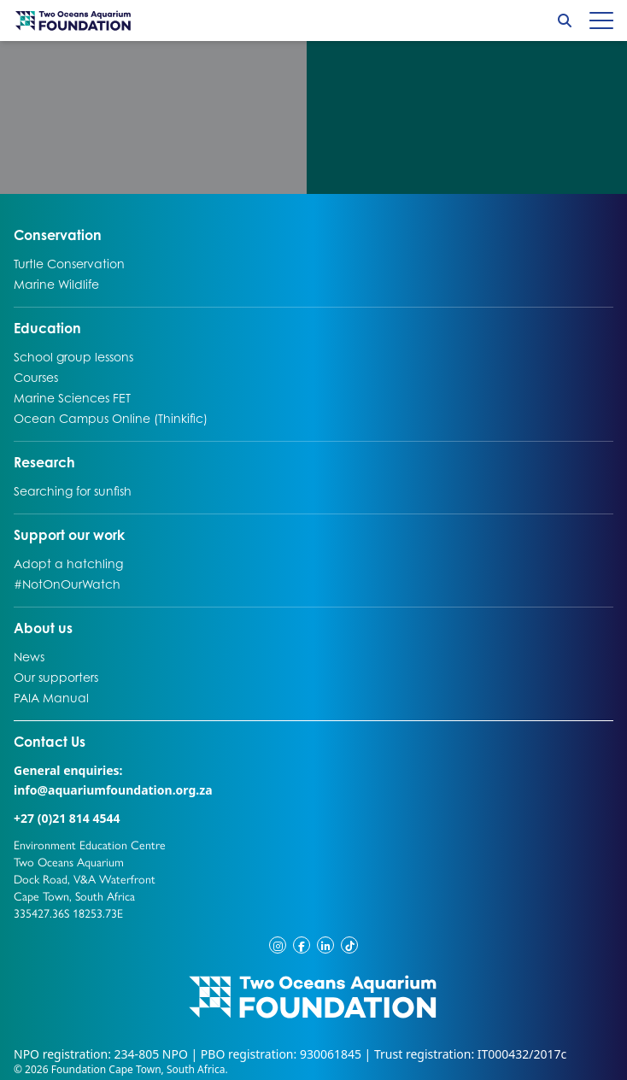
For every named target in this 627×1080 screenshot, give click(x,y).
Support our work (69, 534)
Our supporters (56, 676)
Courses (36, 376)
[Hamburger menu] (601, 20)
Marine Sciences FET (72, 397)
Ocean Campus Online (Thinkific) (111, 418)
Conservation (58, 234)
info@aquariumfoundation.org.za (113, 790)
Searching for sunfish (73, 490)
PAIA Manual (51, 697)
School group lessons (73, 356)
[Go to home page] (73, 20)
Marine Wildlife (56, 283)
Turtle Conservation (69, 263)
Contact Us (82, 740)
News (32, 656)
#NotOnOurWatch (67, 583)
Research (44, 461)
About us (43, 627)
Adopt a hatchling (68, 563)
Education (47, 327)
